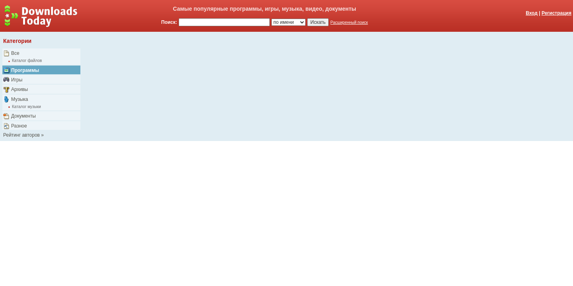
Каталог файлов (27, 60)
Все (15, 53)
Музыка (19, 99)
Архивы (19, 89)
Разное (19, 126)
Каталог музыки (26, 106)
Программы (25, 70)
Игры (16, 80)
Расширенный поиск (349, 22)
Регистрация (556, 13)
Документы (23, 116)
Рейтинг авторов (21, 135)
